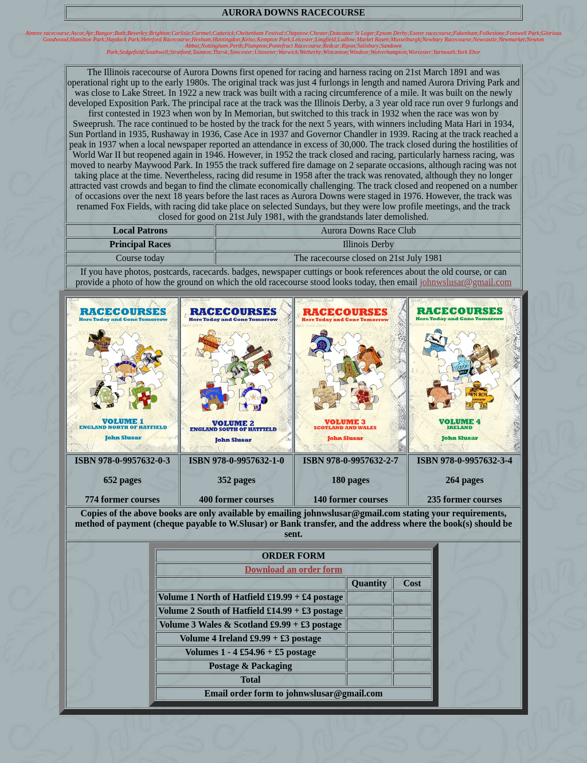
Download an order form (293, 569)
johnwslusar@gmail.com (465, 282)
